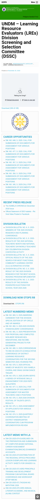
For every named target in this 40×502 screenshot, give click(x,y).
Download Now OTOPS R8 (19, 297)
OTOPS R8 (19, 304)
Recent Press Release (17, 202)
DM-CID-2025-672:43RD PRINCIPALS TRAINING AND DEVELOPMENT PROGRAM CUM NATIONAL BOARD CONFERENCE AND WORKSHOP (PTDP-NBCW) (20, 474)
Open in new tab (28, 100)
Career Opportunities (17, 136)
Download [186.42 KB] (10, 108)
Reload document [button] (12, 100)
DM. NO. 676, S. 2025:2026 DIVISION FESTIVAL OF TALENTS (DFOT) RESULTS (20, 400)
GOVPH (4, 2)
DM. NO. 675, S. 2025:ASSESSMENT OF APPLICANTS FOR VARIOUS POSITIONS (20, 408)
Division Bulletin (14, 223)
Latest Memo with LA (16, 435)
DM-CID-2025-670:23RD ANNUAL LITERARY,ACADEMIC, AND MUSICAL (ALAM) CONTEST (21, 490)
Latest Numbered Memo (18, 311)
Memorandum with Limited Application (25, 63)
